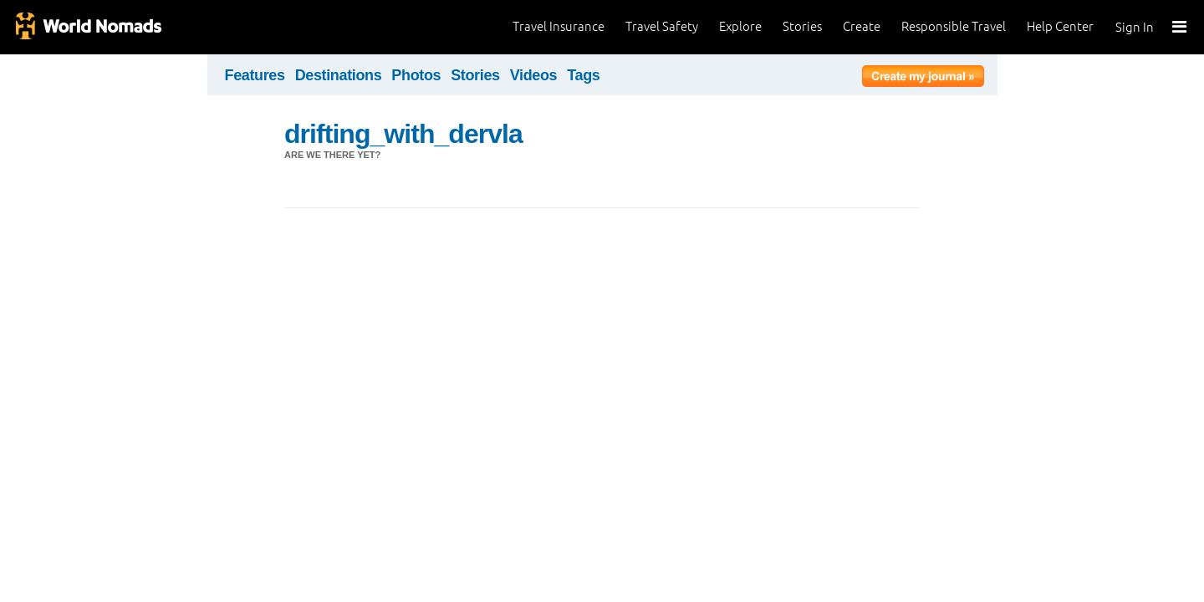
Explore (740, 26)
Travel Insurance (559, 26)
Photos (416, 75)
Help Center (1060, 26)
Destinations (338, 75)
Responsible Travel (953, 26)
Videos (534, 75)
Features (255, 75)
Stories (802, 26)
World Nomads (88, 27)
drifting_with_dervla (403, 134)
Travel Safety (661, 26)
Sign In (1134, 27)
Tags (583, 75)
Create (861, 26)
